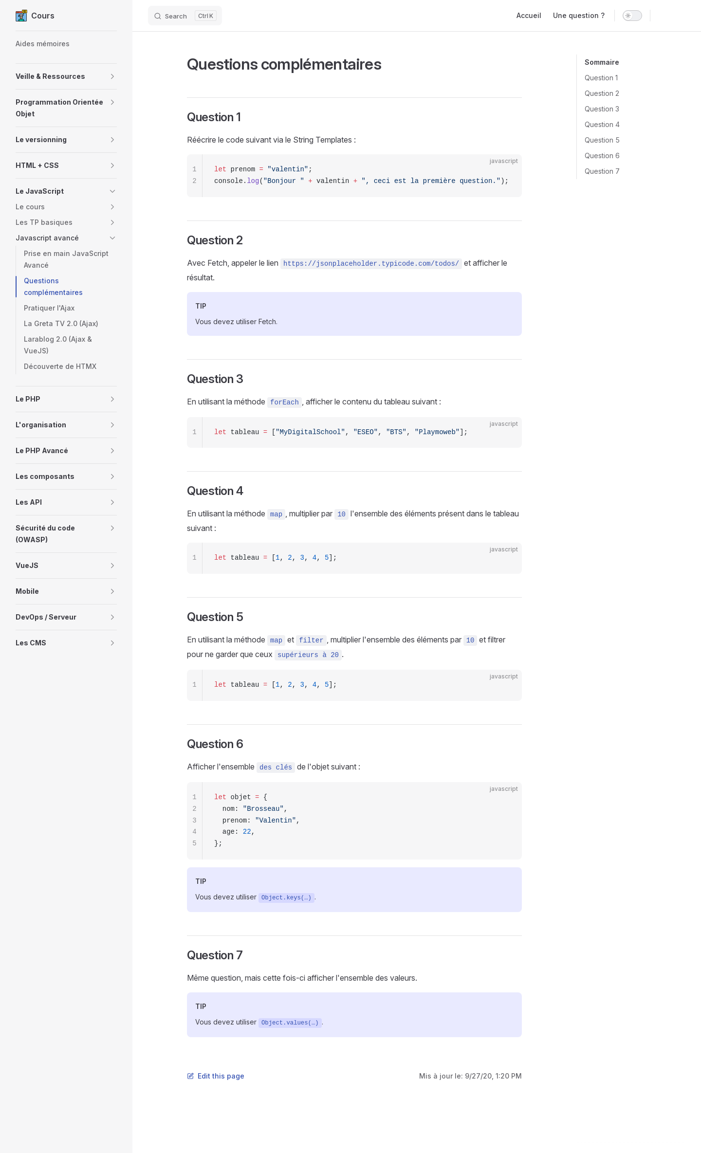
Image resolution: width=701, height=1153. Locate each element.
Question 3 (602, 109)
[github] (663, 15)
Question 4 (602, 124)
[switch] (632, 15)
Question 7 (602, 171)
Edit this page (215, 1076)
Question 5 (602, 140)
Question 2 (602, 93)
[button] (66, 76)
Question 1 (601, 77)
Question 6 (602, 155)
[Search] (185, 15)
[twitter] (680, 15)
